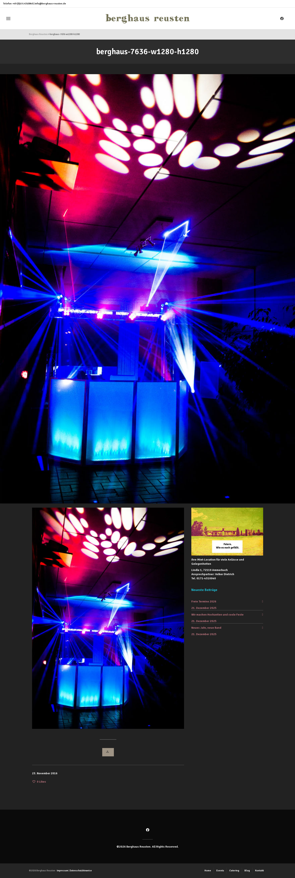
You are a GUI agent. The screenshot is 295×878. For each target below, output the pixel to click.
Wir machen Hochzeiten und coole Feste (217, 614)
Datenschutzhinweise (81, 870)
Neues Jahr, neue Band (206, 627)
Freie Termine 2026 (203, 601)
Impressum (62, 870)
